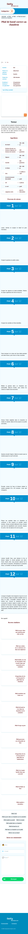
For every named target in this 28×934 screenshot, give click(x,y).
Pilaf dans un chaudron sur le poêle (14, 829)
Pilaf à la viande (20, 820)
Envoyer (10, 879)
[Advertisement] (14, 42)
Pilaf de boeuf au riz (14, 826)
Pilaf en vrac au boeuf (14, 832)
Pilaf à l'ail (14, 813)
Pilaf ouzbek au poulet (9, 820)
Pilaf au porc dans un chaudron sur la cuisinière (14, 816)
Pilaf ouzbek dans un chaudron (14, 823)
